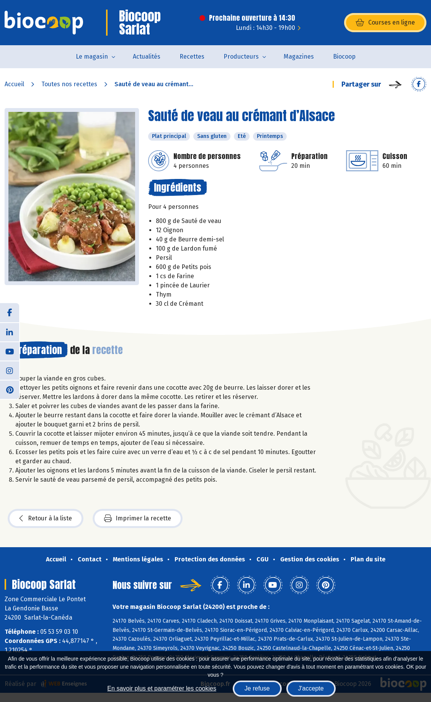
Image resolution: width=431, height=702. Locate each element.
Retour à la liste (45, 518)
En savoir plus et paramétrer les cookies (161, 688)
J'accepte (311, 688)
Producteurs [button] (241, 56)
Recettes (192, 56)
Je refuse (257, 688)
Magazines (299, 56)
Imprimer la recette (137, 518)
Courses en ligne (385, 22)
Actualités (146, 56)
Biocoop (344, 56)
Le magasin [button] (92, 56)
